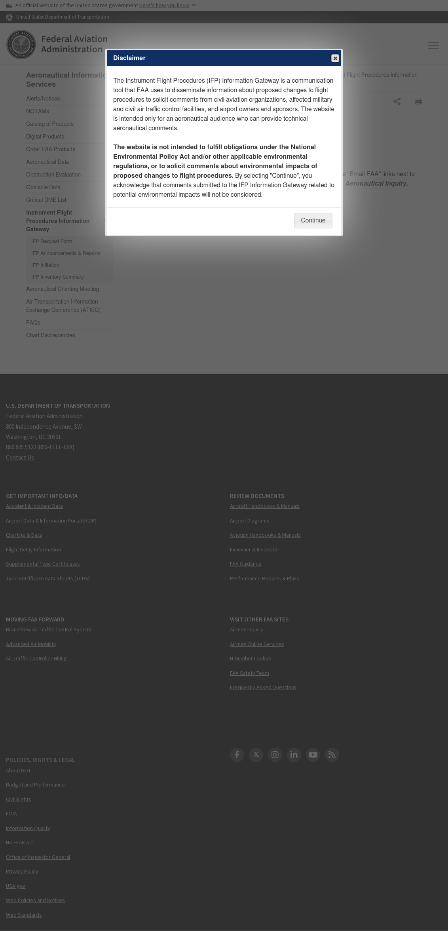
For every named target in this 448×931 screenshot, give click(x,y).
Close (334, 58)
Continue (313, 220)
